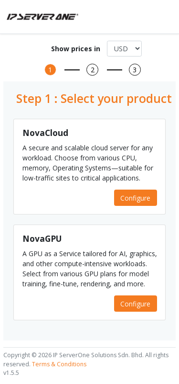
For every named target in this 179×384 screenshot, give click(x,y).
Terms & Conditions (59, 364)
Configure (135, 198)
